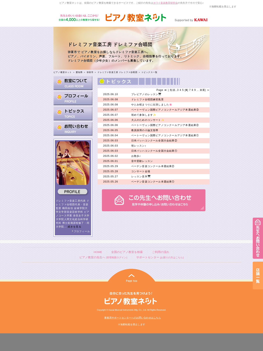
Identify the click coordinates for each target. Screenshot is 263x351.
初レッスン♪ (138, 145)
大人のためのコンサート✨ (147, 120)
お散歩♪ (136, 156)
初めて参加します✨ (143, 114)
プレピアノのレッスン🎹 (146, 94)
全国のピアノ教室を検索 (127, 252)
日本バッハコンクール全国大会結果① (154, 150)
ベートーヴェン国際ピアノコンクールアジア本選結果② (165, 125)
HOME (98, 252)
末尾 (202, 90)
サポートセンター (159, 257)
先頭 (172, 90)
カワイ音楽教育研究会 (165, 2)
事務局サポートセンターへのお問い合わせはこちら (132, 317)
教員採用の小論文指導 (144, 130)
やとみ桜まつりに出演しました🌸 (152, 104)
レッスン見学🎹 (141, 176)
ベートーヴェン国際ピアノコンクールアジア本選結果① (165, 135)
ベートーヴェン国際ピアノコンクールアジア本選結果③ (165, 109)
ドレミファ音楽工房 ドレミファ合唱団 (117, 72)
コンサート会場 (140, 171)
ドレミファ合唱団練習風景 (147, 99)
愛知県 (79, 72)
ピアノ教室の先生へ (103, 257)
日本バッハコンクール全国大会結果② (154, 140)
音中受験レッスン (142, 161)
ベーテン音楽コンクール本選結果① (153, 181)
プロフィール (81, 231)
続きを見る (74, 226)
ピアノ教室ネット (62, 72)
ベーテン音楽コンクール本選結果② (153, 166)
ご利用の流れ (160, 252)
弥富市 (90, 72)
